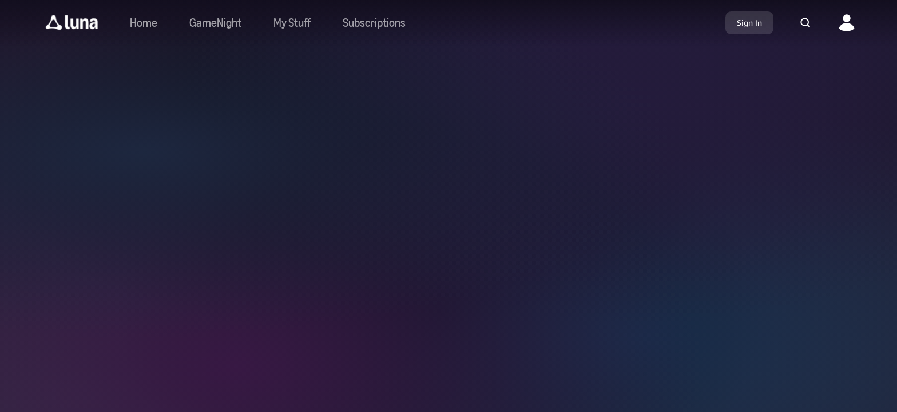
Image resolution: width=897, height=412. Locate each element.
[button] (72, 23)
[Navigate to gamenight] (215, 23)
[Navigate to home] (143, 23)
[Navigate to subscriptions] (374, 23)
